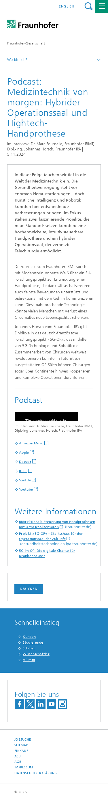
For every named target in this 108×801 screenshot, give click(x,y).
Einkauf (21, 751)
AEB (17, 756)
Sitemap (21, 745)
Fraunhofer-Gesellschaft (26, 43)
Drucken (29, 589)
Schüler (29, 648)
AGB (17, 762)
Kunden (29, 637)
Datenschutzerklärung (35, 773)
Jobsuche (22, 740)
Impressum (23, 767)
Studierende (33, 642)
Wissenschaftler (36, 654)
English (67, 6)
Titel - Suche (88, 6)
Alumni (29, 660)
